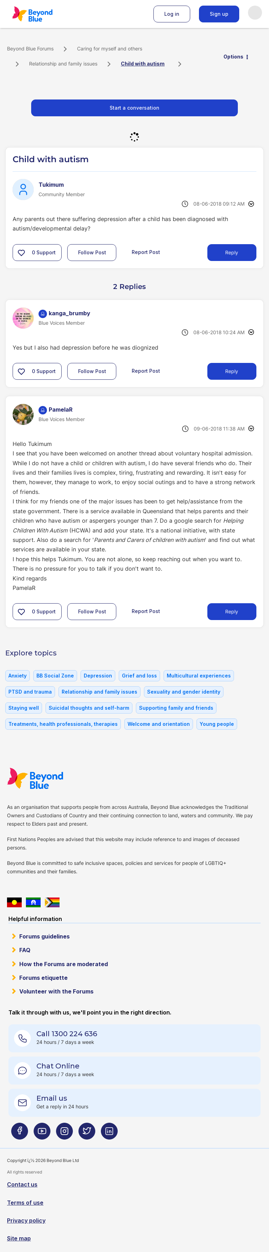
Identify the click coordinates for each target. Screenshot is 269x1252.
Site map (19, 1238)
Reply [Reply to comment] (231, 371)
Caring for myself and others (109, 48)
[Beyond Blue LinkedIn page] (109, 1134)
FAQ (24, 950)
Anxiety (17, 676)
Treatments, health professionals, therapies (63, 724)
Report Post (146, 252)
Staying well (23, 708)
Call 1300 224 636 (66, 1034)
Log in (171, 14)
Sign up (219, 14)
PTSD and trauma (30, 692)
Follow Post (92, 252)
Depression (98, 676)
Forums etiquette (43, 977)
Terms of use (25, 1202)
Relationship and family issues (63, 64)
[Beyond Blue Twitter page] (87, 1134)
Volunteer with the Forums (56, 991)
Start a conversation (134, 108)
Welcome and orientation (158, 724)
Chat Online (58, 1066)
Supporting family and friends (176, 708)
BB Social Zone (55, 676)
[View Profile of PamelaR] (61, 409)
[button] (21, 253)
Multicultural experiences (199, 676)
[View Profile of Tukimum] (51, 184)
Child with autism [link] (143, 64)
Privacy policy (26, 1220)
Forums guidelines (44, 936)
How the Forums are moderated (63, 964)
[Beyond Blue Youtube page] (42, 1134)
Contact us (22, 1184)
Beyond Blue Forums (42, 14)
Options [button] (233, 57)
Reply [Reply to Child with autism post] (231, 252)
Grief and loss (139, 676)
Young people (217, 724)
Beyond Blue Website (49, 778)
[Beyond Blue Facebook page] (19, 1134)
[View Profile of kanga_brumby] (69, 313)
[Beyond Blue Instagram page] (64, 1134)
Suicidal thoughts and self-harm (89, 708)
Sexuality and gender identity (183, 692)
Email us (51, 1098)
